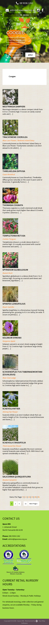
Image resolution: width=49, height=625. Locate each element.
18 (29, 497)
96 (39, 497)
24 (32, 497)
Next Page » (33, 504)
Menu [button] (26, 15)
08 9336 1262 (26, 3)
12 (26, 497)
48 (35, 497)
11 (26, 503)
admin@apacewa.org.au (22, 10)
